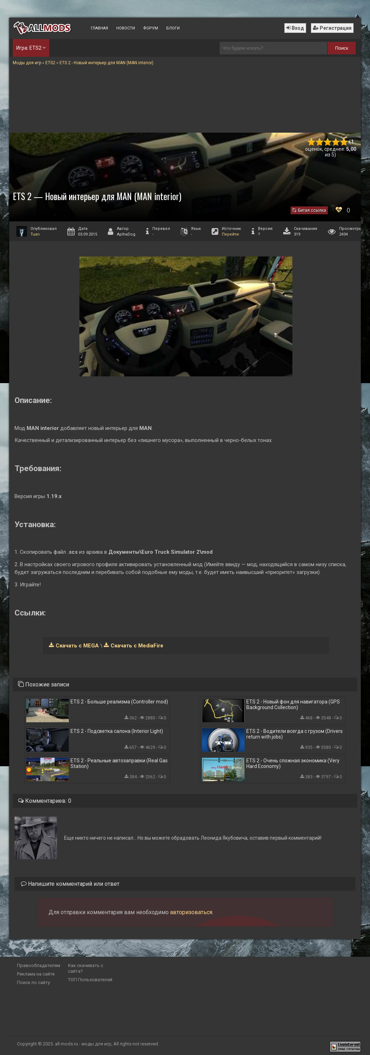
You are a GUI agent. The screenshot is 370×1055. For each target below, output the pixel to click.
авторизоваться (191, 912)
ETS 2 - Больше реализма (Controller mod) (119, 702)
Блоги (173, 28)
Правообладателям (38, 965)
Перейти (230, 234)
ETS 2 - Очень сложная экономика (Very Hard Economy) (293, 763)
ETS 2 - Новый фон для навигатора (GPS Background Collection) (293, 704)
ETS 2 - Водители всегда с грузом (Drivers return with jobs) (294, 734)
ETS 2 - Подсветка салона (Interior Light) (117, 731)
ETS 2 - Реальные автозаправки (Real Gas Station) (119, 763)
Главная (99, 28)
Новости (125, 28)
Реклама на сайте (36, 974)
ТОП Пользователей (90, 979)
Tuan (35, 234)
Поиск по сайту (33, 982)
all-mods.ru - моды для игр (83, 1043)
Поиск (341, 48)
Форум (150, 28)
